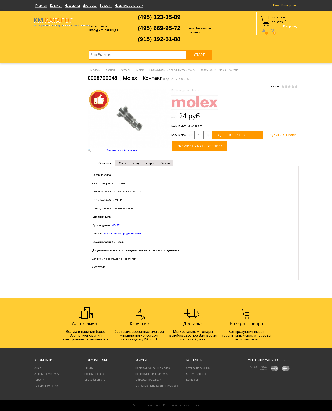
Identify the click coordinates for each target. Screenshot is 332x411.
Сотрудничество (196, 374)
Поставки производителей (152, 374)
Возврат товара (94, 374)
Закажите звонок (200, 30)
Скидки (89, 368)
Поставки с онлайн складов (152, 368)
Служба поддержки (198, 368)
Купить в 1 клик (283, 135)
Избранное (271, 34)
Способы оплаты (95, 380)
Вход (276, 5)
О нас (37, 368)
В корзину (290, 26)
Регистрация (289, 5)
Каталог (56, 5)
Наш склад (72, 5)
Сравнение (264, 34)
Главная (41, 5)
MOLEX (115, 225)
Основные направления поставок (156, 385)
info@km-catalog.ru (104, 30)
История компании (46, 385)
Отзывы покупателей (47, 374)
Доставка (90, 5)
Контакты (192, 380)
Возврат (106, 5)
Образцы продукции (148, 380)
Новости (39, 380)
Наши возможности (129, 5)
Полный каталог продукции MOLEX (122, 233)
